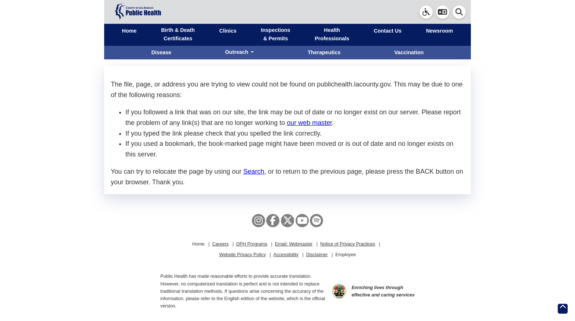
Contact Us (388, 31)
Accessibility (286, 254)
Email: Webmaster (294, 244)
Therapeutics (324, 52)
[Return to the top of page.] (563, 309)
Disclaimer (317, 254)
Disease (161, 52)
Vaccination (409, 52)
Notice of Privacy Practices (347, 244)
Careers (220, 244)
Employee (345, 254)
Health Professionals (332, 34)
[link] (426, 12)
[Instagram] (258, 220)
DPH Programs (251, 244)
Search (253, 171)
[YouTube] (302, 220)
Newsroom (439, 31)
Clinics (228, 31)
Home (129, 31)
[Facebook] (272, 220)
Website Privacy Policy (242, 254)
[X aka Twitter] (287, 220)
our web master (309, 122)
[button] (442, 12)
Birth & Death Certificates (178, 34)
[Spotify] (316, 220)
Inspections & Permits (275, 34)
